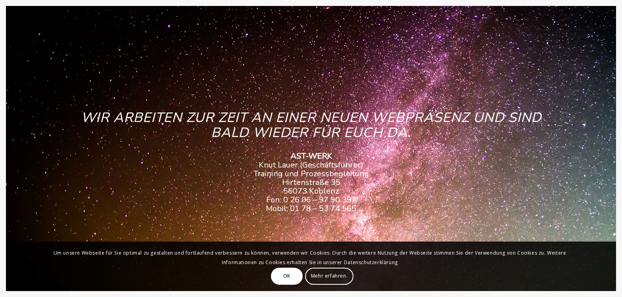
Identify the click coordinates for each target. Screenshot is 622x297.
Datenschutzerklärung (371, 262)
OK (286, 275)
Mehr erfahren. (329, 275)
